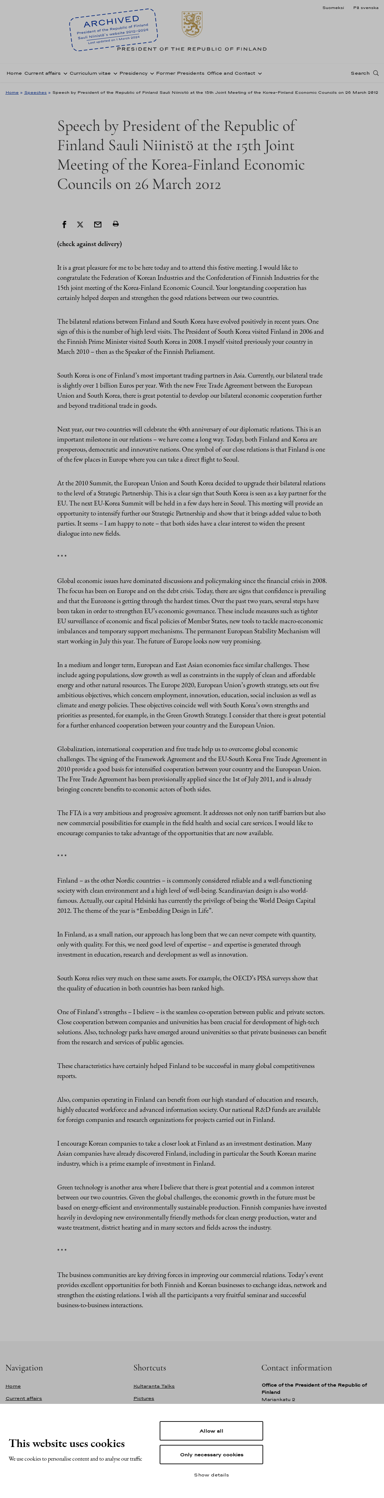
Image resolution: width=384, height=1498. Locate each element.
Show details (211, 1474)
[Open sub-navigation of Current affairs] (64, 73)
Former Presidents (180, 73)
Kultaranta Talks (154, 1386)
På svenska (366, 7)
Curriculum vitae (90, 73)
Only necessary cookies (211, 1454)
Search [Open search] (360, 73)
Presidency (133, 73)
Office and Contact (231, 73)
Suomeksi (333, 7)
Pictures (143, 1398)
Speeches (35, 92)
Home (14, 73)
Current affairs (42, 73)
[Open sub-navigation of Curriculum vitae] (114, 73)
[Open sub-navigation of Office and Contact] (258, 73)
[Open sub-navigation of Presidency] (150, 73)
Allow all (211, 1431)
